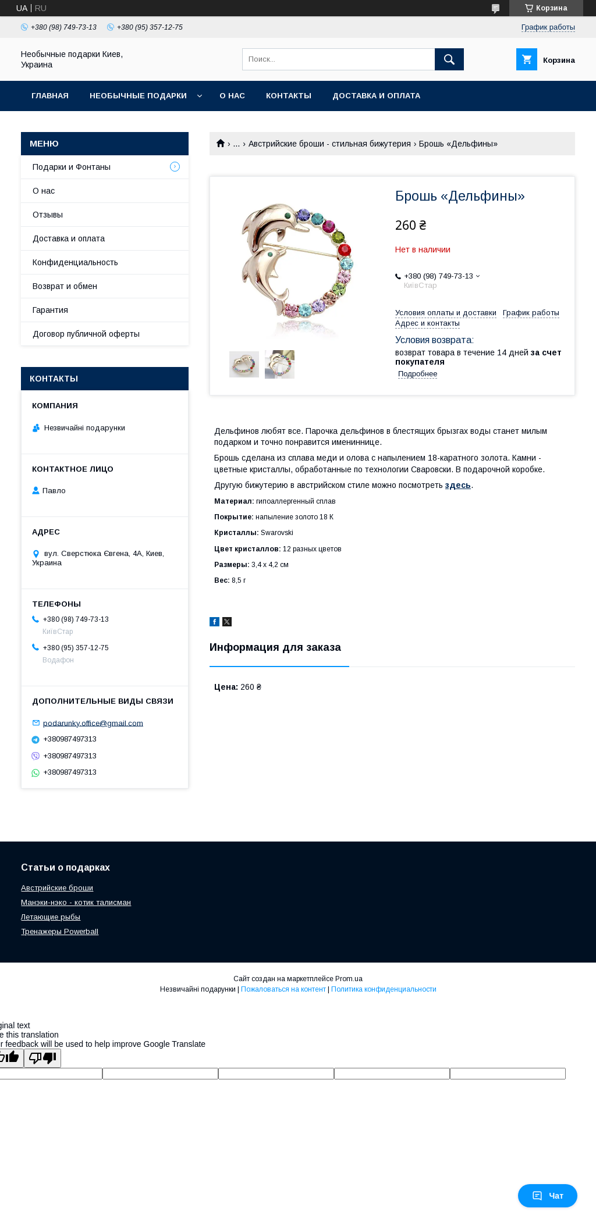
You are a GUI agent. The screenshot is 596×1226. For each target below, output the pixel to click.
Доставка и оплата (376, 95)
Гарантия (50, 310)
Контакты (288, 95)
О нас (232, 95)
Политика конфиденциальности (384, 989)
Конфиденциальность (75, 262)
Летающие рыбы (50, 917)
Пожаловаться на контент (283, 989)
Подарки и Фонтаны (72, 167)
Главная (50, 95)
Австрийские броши (57, 887)
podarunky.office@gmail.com (93, 722)
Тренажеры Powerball (59, 931)
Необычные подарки (138, 95)
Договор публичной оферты (86, 333)
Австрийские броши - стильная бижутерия (330, 143)
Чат (547, 1196)
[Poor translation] (42, 1058)
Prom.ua (349, 979)
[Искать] (449, 59)
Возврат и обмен (65, 286)
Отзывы (48, 214)
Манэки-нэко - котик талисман (76, 902)
